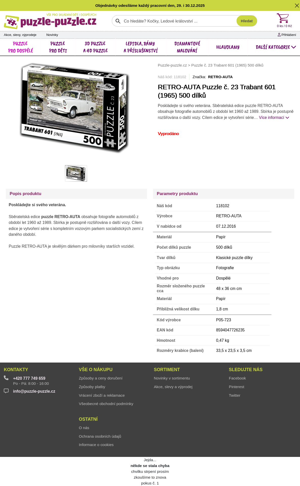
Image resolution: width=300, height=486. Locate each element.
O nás (84, 428)
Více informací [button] (274, 117)
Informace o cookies (96, 444)
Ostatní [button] (88, 419)
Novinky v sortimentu (172, 378)
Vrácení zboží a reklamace (102, 395)
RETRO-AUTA (220, 77)
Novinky (52, 35)
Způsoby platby (92, 387)
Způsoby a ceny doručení (100, 378)
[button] (297, 5)
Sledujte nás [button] (246, 369)
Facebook (237, 378)
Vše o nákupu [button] (96, 369)
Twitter (234, 395)
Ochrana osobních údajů (100, 436)
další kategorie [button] (276, 47)
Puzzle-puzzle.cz (173, 65)
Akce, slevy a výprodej (173, 387)
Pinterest (236, 387)
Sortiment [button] (167, 369)
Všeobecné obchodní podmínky (106, 404)
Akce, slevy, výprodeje (20, 35)
